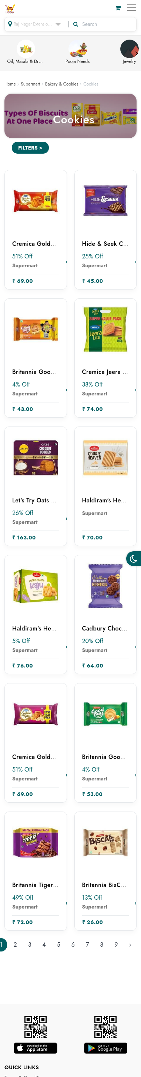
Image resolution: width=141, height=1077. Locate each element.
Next (136, 53)
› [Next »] (130, 944)
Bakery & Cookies (61, 84)
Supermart (30, 84)
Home (10, 84)
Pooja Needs (78, 52)
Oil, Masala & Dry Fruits (25, 52)
